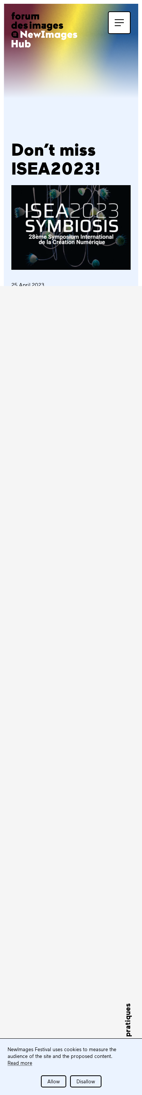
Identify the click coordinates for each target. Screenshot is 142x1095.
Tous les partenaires (54, 997)
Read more (20, 1063)
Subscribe (39, 793)
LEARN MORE (42, 616)
